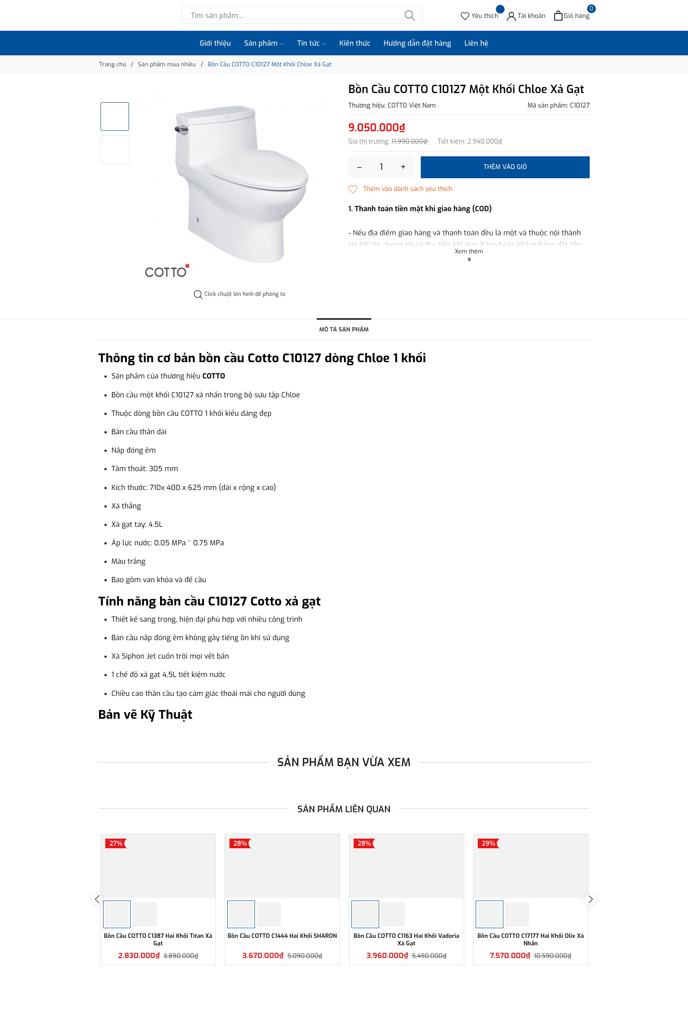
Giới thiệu (215, 43)
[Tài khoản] (526, 15)
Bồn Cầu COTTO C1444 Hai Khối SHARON (282, 995)
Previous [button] (97, 927)
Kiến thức (355, 43)
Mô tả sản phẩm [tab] (344, 330)
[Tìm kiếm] (409, 15)
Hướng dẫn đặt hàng (418, 43)
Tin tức (311, 43)
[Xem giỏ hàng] (572, 16)
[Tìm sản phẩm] (302, 15)
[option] (240, 183)
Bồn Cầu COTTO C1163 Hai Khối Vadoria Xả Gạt (406, 995)
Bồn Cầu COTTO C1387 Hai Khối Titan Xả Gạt (157, 995)
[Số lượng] (381, 167)
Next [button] (590, 927)
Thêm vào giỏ (505, 167)
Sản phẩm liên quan (344, 809)
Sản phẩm (264, 43)
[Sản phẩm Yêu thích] (479, 15)
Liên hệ (476, 43)
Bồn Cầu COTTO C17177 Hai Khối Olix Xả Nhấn (531, 995)
